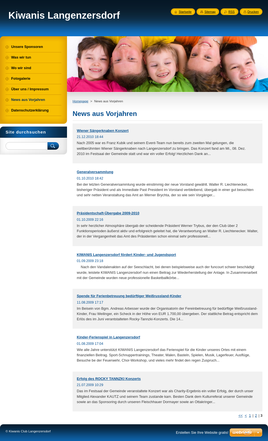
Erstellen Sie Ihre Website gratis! (202, 432)
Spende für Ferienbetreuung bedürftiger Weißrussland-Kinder (129, 296)
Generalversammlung (95, 172)
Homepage (80, 101)
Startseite (185, 11)
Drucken (253, 11)
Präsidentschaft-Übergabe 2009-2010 (108, 213)
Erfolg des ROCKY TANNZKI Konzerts (109, 379)
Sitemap (210, 11)
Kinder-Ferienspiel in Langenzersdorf (108, 337)
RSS (231, 11)
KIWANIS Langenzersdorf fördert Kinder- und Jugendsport (126, 255)
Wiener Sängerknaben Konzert (102, 131)
